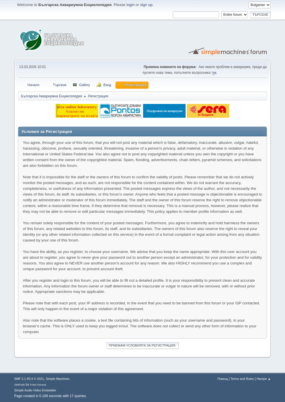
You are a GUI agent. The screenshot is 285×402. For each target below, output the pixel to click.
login (130, 5)
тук (213, 73)
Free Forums (38, 384)
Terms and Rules (242, 378)
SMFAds (19, 384)
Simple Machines (58, 378)
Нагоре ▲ (264, 378)
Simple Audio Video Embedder (35, 390)
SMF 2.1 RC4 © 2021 (29, 378)
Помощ (222, 378)
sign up (146, 5)
